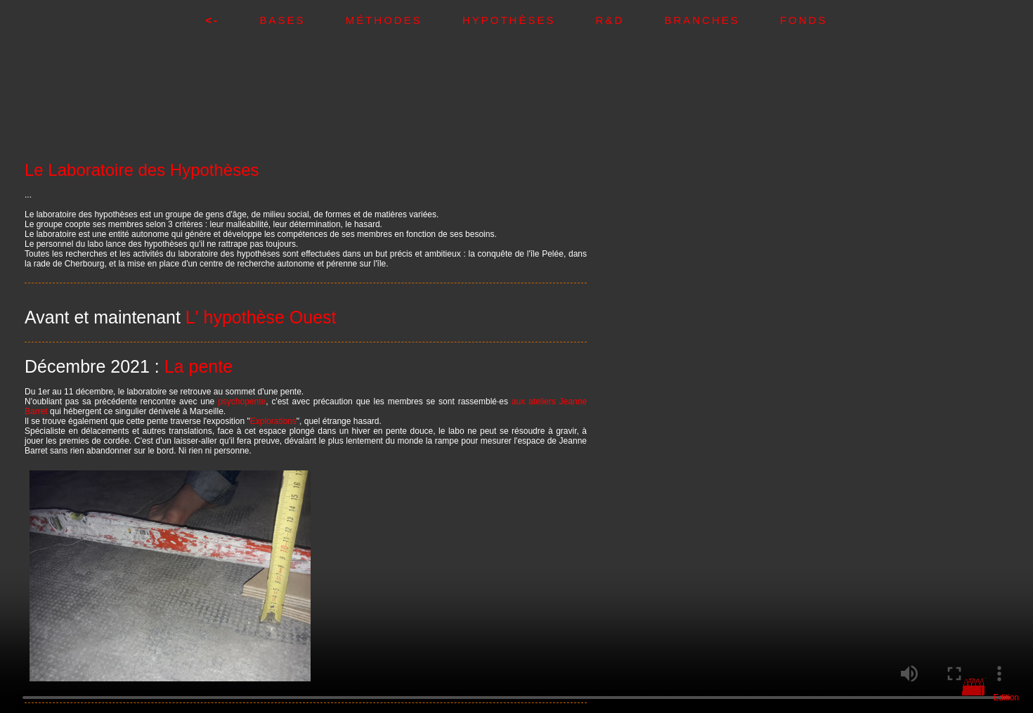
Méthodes (404, 20)
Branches (722, 20)
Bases (302, 20)
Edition (1006, 697)
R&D (630, 20)
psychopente (242, 401)
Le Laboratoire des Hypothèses (142, 169)
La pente (198, 366)
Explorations (273, 421)
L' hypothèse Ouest (261, 317)
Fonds (804, 20)
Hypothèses (529, 20)
